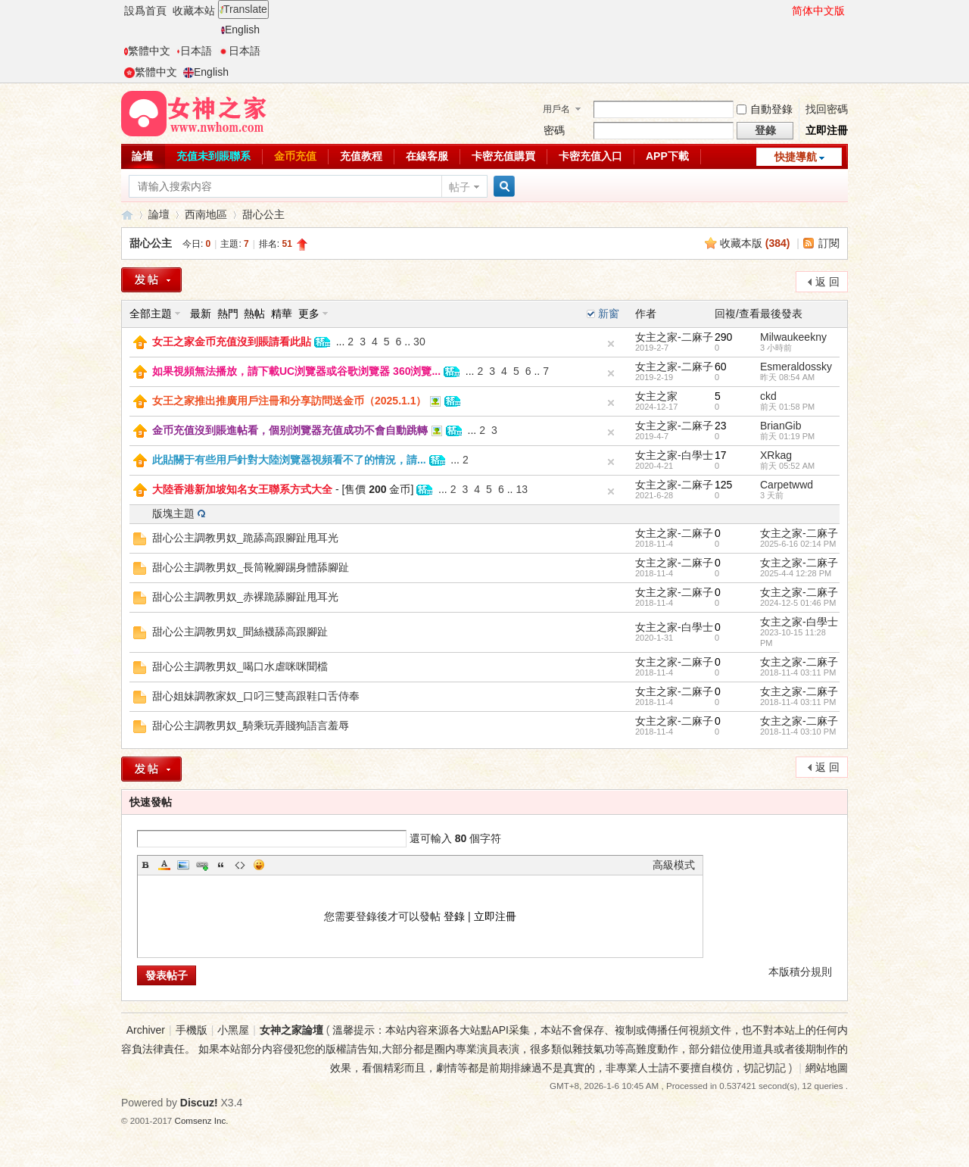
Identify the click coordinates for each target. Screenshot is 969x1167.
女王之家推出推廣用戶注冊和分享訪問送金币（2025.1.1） (289, 401)
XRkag (776, 455)
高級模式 (674, 865)
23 (721, 426)
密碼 (554, 130)
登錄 (454, 916)
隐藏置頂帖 (610, 343)
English (240, 29)
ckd (768, 396)
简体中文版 (818, 11)
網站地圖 (826, 1068)
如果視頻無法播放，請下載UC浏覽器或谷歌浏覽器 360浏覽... (296, 371)
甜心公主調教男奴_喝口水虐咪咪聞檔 (240, 666)
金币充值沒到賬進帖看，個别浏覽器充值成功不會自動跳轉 (290, 430)
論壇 (142, 156)
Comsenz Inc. (202, 1120)
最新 (200, 313)
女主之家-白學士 (674, 455)
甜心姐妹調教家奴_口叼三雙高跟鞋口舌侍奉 (256, 696)
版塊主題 (173, 513)
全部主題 (150, 313)
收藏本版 (755, 243)
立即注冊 (826, 130)
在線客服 (427, 156)
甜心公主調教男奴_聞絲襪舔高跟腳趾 (240, 632)
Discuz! (199, 1103)
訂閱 (829, 243)
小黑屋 (233, 1030)
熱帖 (254, 313)
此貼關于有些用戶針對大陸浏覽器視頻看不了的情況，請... (289, 460)
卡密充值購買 (503, 156)
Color (164, 864)
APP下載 (667, 156)
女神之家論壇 (127, 215)
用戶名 (556, 109)
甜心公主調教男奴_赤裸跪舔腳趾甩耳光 (245, 597)
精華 (281, 313)
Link (202, 864)
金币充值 (295, 156)
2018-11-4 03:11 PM (798, 672)
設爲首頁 (145, 11)
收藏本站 (194, 11)
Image (183, 864)
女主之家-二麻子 (674, 337)
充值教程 (361, 156)
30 (419, 341)
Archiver (145, 1030)
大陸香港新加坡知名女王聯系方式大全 (242, 489)
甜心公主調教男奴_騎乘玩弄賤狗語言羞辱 (250, 725)
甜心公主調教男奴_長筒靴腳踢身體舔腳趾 (250, 567)
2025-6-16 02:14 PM (798, 543)
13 (522, 489)
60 (721, 366)
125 (723, 485)
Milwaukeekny (793, 337)
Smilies (258, 864)
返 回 (827, 282)
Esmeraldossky (796, 366)
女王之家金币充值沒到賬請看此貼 (231, 341)
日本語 (194, 51)
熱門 (227, 313)
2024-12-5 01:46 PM (798, 602)
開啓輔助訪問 (785, 10)
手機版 (191, 1030)
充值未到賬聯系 (213, 156)
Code (240, 864)
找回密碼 (826, 109)
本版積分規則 (800, 972)
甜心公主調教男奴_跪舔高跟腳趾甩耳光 (245, 538)
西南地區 (206, 214)
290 (723, 337)
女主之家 (656, 396)
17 (721, 455)
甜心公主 (263, 214)
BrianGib (780, 426)
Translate (243, 9)
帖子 (459, 187)
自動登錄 (765, 109)
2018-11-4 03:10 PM (798, 731)
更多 (308, 313)
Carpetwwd (786, 485)
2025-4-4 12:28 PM (795, 573)
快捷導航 (795, 157)
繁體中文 (147, 51)
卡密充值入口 (590, 156)
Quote (221, 864)
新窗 (608, 313)
